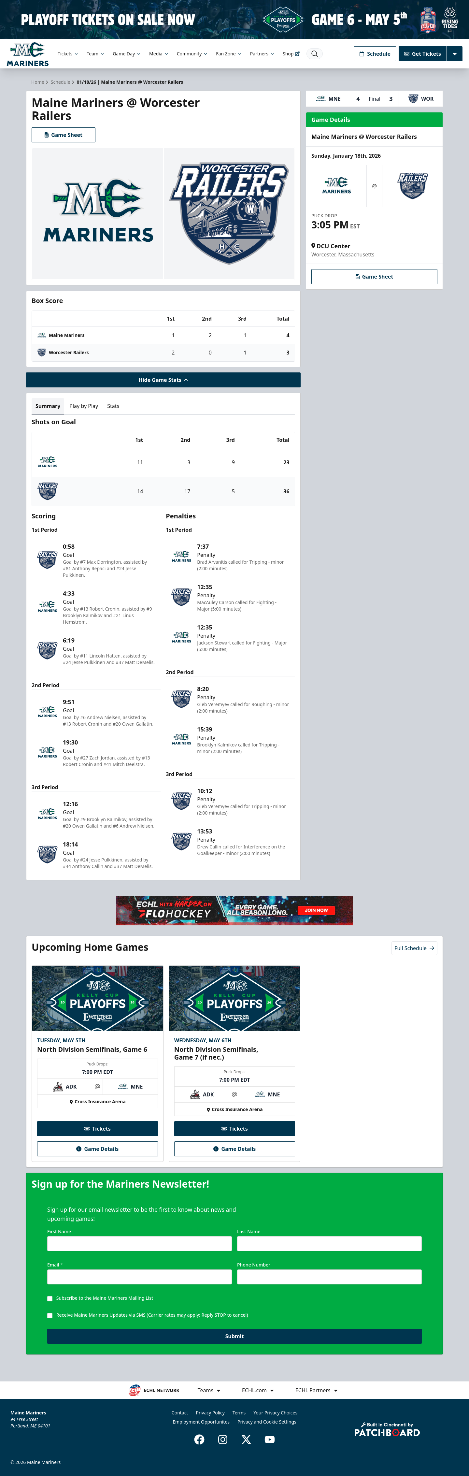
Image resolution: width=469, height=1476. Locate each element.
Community (192, 54)
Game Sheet (63, 134)
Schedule (375, 53)
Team (96, 54)
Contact (180, 1413)
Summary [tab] (48, 406)
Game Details (97, 1149)
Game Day (127, 54)
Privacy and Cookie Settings (266, 1422)
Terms (239, 1413)
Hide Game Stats (163, 379)
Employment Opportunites (201, 1422)
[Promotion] (234, 19)
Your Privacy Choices (275, 1413)
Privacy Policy (210, 1413)
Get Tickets (422, 53)
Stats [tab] (113, 406)
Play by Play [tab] (83, 406)
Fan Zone (229, 54)
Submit (234, 1336)
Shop (291, 54)
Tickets (68, 54)
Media (159, 54)
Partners (262, 54)
